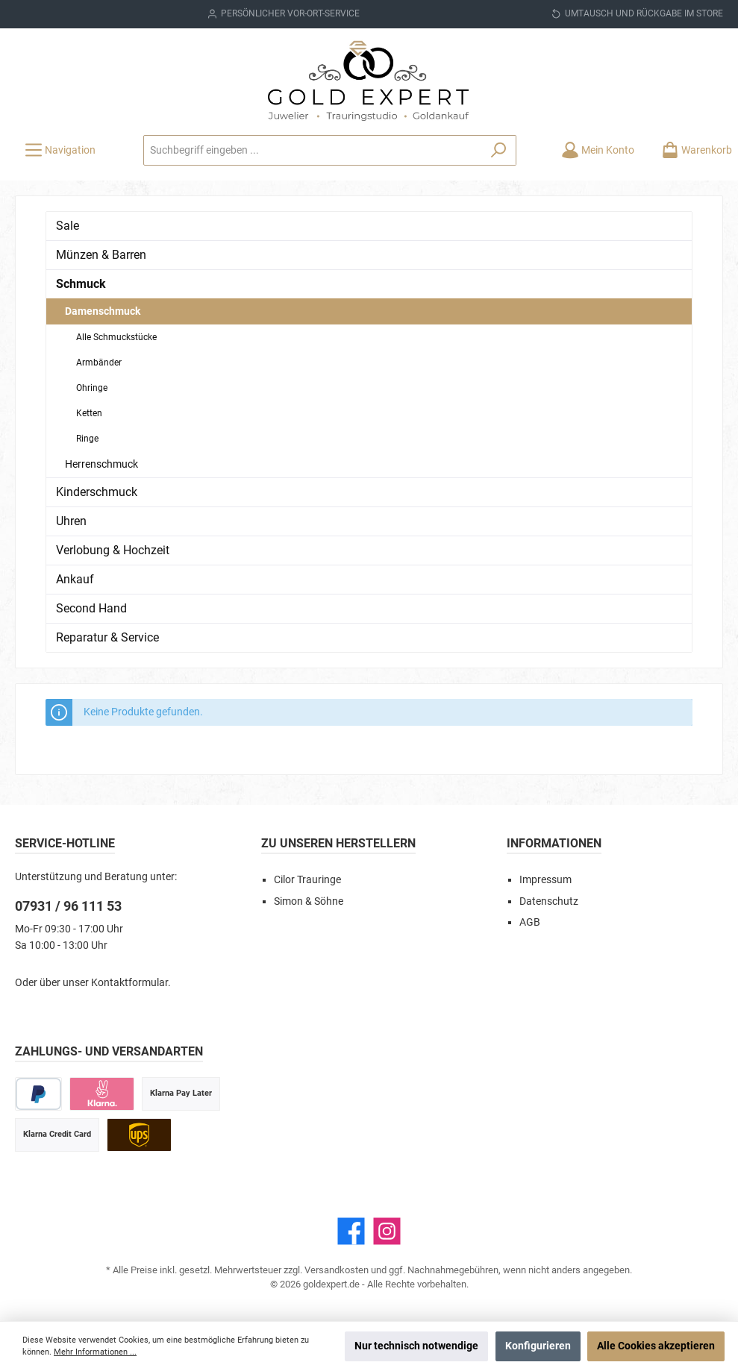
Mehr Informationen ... (95, 1352)
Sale (67, 226)
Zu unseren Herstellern (338, 843)
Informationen (554, 843)
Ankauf (75, 579)
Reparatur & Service (107, 637)
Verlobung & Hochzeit (112, 550)
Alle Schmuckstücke (116, 337)
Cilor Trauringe (307, 879)
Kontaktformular (129, 982)
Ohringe (91, 388)
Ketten (89, 413)
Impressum (545, 879)
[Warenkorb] (692, 150)
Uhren (71, 521)
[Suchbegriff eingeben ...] (312, 150)
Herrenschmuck (101, 464)
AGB (529, 922)
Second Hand (91, 608)
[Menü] (60, 150)
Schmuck (81, 284)
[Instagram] (387, 1231)
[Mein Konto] (597, 150)
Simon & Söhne (308, 901)
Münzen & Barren (101, 255)
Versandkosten (336, 1270)
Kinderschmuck (96, 492)
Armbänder (99, 362)
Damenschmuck (102, 311)
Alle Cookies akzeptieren (656, 1346)
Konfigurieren (538, 1346)
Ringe (87, 438)
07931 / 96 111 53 (68, 906)
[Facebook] (351, 1231)
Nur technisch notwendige (416, 1346)
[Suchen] (498, 150)
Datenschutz (548, 901)
